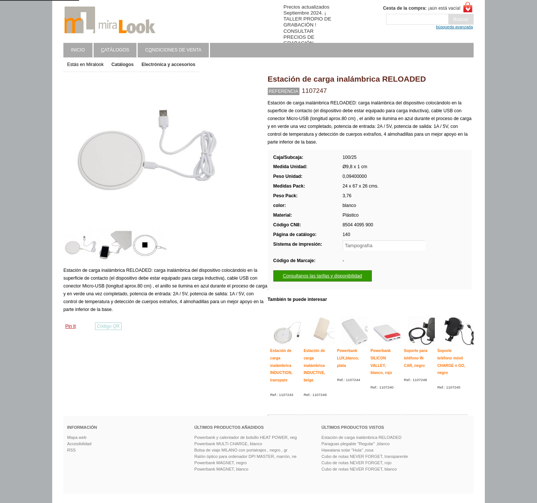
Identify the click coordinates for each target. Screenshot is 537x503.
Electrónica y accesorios (168, 64)
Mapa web (77, 437)
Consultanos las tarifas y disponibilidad (322, 276)
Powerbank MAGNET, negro (220, 462)
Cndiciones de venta (173, 50)
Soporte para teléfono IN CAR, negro (415, 358)
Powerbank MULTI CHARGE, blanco (228, 443)
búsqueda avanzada (454, 27)
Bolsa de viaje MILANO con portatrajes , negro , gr (241, 450)
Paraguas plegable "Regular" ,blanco (355, 443)
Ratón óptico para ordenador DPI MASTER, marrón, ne (245, 456)
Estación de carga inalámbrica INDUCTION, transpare (281, 365)
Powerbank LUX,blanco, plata (348, 358)
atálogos (115, 50)
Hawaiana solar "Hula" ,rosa (347, 450)
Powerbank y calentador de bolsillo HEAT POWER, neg (245, 437)
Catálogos (123, 64)
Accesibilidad (79, 443)
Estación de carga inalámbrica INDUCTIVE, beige (314, 365)
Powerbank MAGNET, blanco (221, 469)
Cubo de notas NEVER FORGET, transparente (364, 456)
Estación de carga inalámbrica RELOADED (361, 437)
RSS (71, 450)
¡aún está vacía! (422, 8)
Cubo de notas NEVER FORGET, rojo (356, 462)
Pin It (70, 326)
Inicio (78, 50)
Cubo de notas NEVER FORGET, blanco (359, 469)
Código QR (108, 326)
